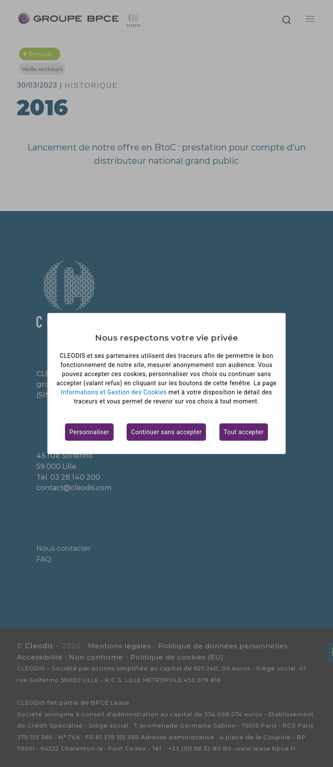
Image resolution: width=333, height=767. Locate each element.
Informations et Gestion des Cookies (114, 392)
